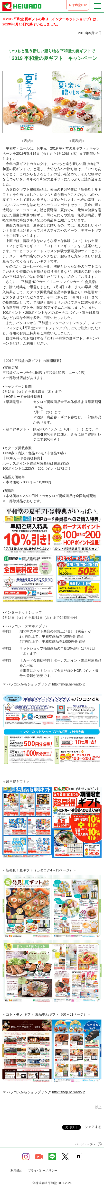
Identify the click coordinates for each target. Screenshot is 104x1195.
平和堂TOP (79, 5)
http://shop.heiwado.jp (68, 684)
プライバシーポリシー (42, 1170)
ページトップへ (85, 1144)
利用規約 (16, 1170)
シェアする (93, 1127)
